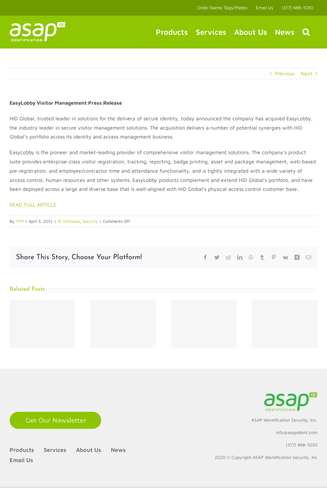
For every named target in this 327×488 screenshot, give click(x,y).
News (118, 450)
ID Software (69, 221)
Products (22, 450)
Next (306, 73)
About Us (88, 450)
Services (55, 450)
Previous (284, 73)
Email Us (21, 460)
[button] (305, 32)
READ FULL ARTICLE (33, 204)
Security (90, 221)
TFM (20, 221)
